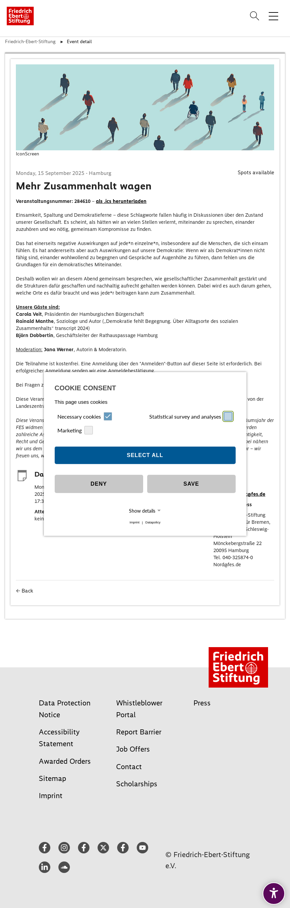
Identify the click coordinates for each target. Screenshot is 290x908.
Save (191, 484)
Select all (145, 455)
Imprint (134, 522)
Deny (98, 484)
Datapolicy (152, 522)
